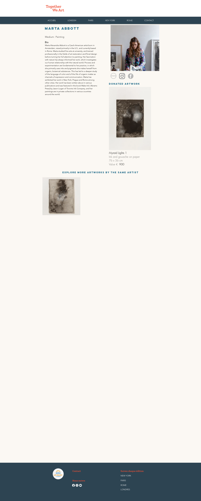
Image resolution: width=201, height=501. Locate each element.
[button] (129, 20)
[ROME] (126, 485)
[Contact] (77, 471)
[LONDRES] (126, 489)
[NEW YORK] (125, 476)
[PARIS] (126, 480)
